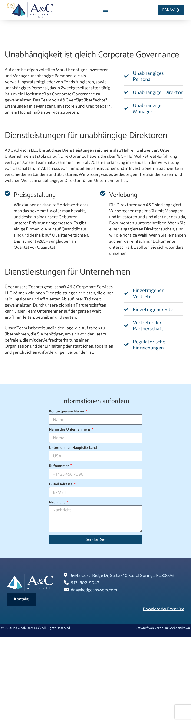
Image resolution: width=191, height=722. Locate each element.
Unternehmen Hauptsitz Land (73, 448)
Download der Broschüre (163, 609)
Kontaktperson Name (67, 411)
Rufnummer (59, 466)
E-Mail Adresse (61, 484)
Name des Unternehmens (70, 430)
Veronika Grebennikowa (172, 628)
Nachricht (57, 502)
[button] (105, 10)
